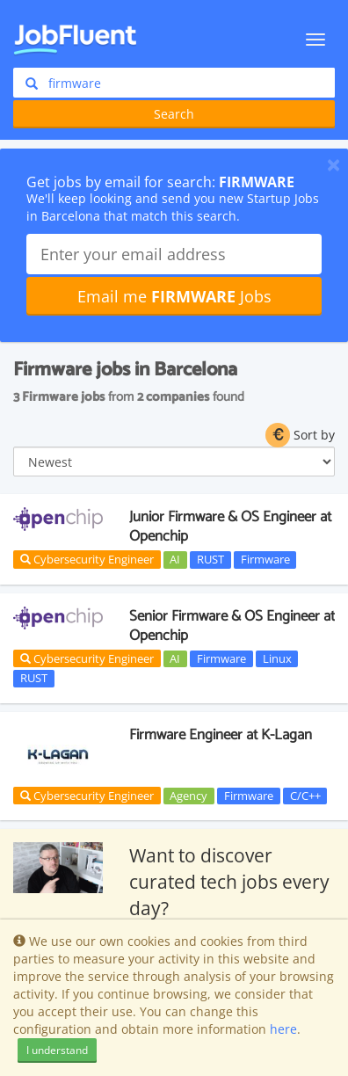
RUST (210, 559)
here (283, 1029)
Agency (188, 795)
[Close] (333, 164)
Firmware (265, 559)
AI (175, 559)
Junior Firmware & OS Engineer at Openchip (230, 527)
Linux (277, 658)
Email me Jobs (174, 296)
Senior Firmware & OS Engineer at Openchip (232, 626)
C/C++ (305, 795)
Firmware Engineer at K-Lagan (220, 735)
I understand (57, 1050)
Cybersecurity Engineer (87, 559)
